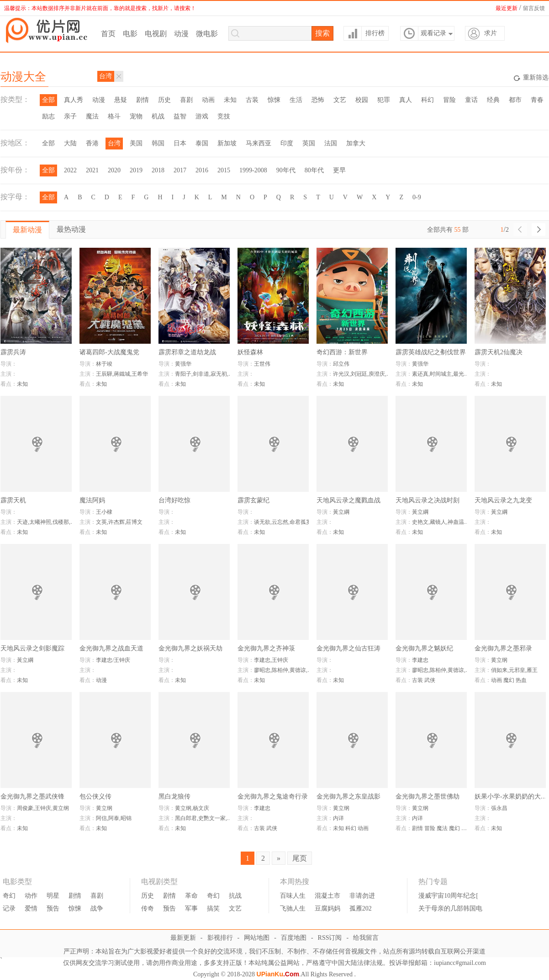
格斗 (114, 116)
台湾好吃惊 (174, 500)
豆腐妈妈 (327, 908)
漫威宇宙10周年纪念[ (448, 895)
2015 (223, 170)
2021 (92, 170)
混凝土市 (327, 895)
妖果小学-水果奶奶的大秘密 (511, 796)
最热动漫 (71, 229)
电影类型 (17, 881)
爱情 (31, 908)
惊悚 (274, 99)
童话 (471, 99)
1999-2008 (253, 170)
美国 (136, 143)
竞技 (223, 116)
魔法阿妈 (92, 500)
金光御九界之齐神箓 (266, 648)
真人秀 (73, 99)
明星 (53, 895)
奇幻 (9, 895)
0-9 (416, 197)
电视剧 (156, 33)
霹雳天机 (13, 500)
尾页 (299, 858)
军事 (191, 908)
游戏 (201, 116)
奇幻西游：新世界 (342, 352)
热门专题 (433, 881)
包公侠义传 (95, 796)
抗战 (235, 895)
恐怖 (317, 99)
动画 (208, 99)
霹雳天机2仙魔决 (499, 352)
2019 (136, 170)
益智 (180, 116)
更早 (339, 170)
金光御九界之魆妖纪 (424, 648)
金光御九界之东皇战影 (348, 796)
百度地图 (293, 937)
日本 (180, 143)
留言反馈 (534, 8)
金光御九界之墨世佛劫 (427, 796)
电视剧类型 (159, 881)
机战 (158, 116)
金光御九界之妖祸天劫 (190, 648)
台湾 (114, 143)
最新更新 (183, 937)
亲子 (70, 116)
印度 (286, 143)
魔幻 (508, 680)
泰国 (201, 143)
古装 (252, 99)
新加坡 (227, 143)
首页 (108, 33)
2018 (158, 170)
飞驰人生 (293, 908)
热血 (521, 680)
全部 (48, 99)
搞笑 (213, 908)
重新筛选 (531, 78)
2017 (180, 170)
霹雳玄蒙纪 (253, 500)
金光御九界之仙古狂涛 (348, 648)
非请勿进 (362, 895)
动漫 (181, 33)
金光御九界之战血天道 (111, 648)
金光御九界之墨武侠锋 (32, 796)
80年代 (314, 170)
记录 (9, 908)
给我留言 (366, 937)
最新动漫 (27, 230)
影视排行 (220, 937)
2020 (114, 170)
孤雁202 (360, 908)
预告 (53, 908)
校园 (361, 99)
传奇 (147, 908)
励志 (48, 116)
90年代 (286, 170)
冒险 (449, 99)
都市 (515, 99)
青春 (537, 99)
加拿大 (355, 143)
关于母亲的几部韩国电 (450, 908)
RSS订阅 (330, 937)
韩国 (158, 143)
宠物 (136, 116)
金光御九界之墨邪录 (503, 648)
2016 (201, 170)
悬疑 (120, 99)
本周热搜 (294, 881)
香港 (92, 143)
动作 (31, 895)
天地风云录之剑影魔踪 (32, 648)
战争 (96, 908)
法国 (330, 143)
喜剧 (186, 99)
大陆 (70, 143)
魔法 (92, 116)
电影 (130, 33)
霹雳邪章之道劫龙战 (187, 352)
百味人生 (293, 895)
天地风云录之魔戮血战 (348, 500)
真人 (405, 99)
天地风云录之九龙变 (503, 500)
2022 (70, 170)
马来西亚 (258, 143)
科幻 (427, 99)
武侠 (429, 680)
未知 (230, 99)
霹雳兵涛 (13, 352)
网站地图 (256, 937)
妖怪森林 (250, 352)
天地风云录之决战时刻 (427, 500)
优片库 (48, 30)
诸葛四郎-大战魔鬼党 (109, 352)
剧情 (142, 99)
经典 (493, 99)
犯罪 (383, 99)
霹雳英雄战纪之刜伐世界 (431, 352)
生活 (296, 99)
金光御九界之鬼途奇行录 (273, 796)
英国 (308, 143)
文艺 (339, 99)
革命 (191, 895)
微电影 (207, 33)
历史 (164, 99)
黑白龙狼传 (174, 796)
